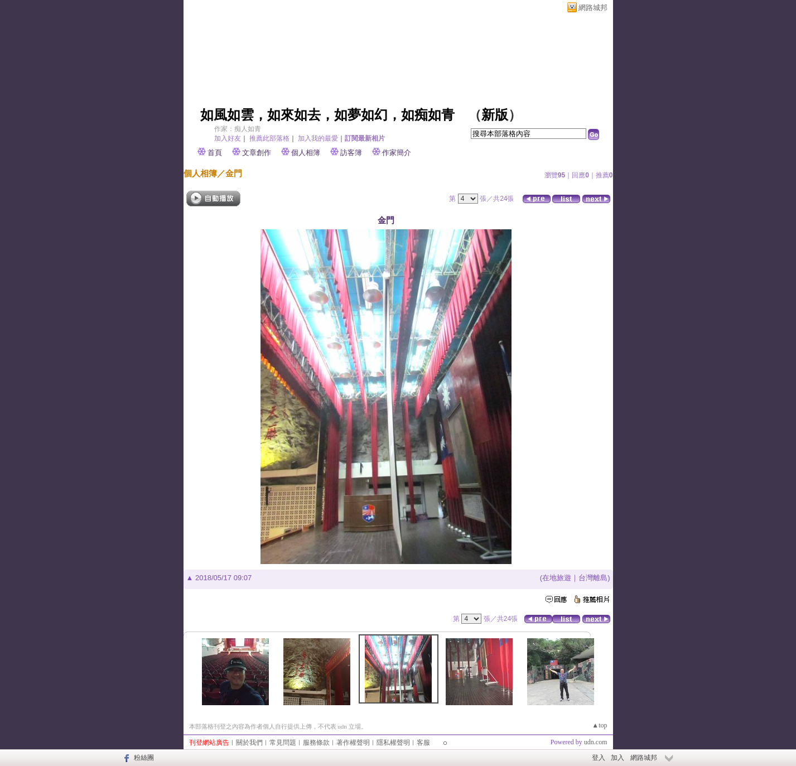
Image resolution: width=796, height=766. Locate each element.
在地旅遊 (556, 578)
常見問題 (282, 742)
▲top (599, 725)
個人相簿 (305, 152)
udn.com (595, 742)
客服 (423, 742)
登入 (598, 758)
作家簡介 (396, 152)
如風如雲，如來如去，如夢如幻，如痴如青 (327, 115)
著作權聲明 (353, 742)
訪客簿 (351, 152)
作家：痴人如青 (237, 129)
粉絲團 (144, 758)
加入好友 (227, 138)
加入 (617, 758)
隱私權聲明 (393, 742)
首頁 (215, 152)
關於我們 (249, 742)
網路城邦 (592, 7)
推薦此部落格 (269, 138)
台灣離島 (592, 578)
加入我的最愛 (318, 138)
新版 (494, 115)
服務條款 (316, 742)
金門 (233, 173)
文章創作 (256, 152)
